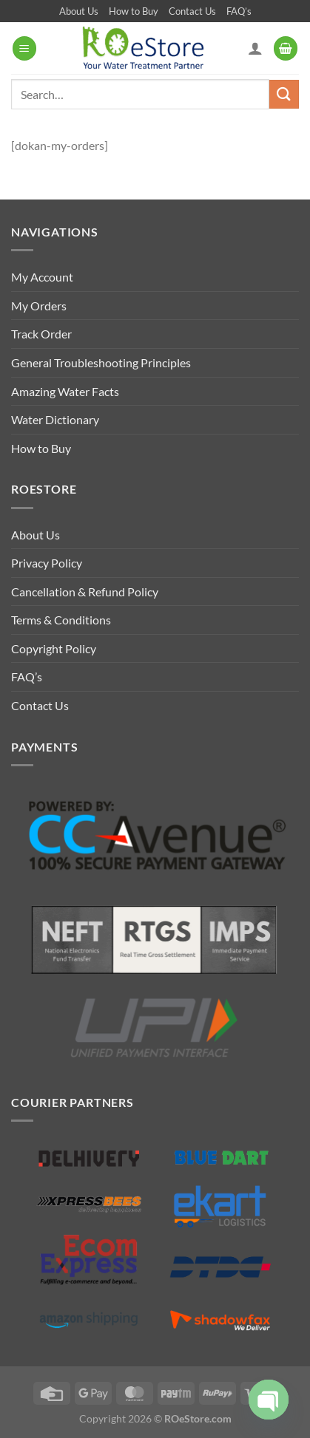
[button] (24, 48)
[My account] (255, 48)
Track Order (41, 334)
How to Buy (133, 11)
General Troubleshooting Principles (101, 362)
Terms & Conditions (61, 620)
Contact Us (192, 11)
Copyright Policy (53, 648)
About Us (78, 11)
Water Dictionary (55, 419)
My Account (42, 277)
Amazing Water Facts (65, 391)
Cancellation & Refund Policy (84, 592)
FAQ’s (239, 11)
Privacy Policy (46, 563)
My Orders (39, 306)
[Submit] (284, 94)
